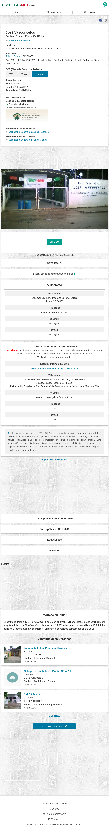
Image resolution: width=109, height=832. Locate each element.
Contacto (54, 819)
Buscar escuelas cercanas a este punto (54, 273)
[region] (54, 157)
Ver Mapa (54, 242)
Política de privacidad (54, 803)
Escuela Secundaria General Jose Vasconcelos (54, 368)
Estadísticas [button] (54, 539)
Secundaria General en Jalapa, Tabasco (27, 132)
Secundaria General (18, 41)
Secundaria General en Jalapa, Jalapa (26, 140)
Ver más (54, 715)
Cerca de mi (54, 12)
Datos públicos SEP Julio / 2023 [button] (54, 518)
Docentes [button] (54, 550)
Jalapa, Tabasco (14, 56)
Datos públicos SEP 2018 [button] (54, 529)
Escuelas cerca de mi (54, 726)
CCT (18, 12)
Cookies (54, 808)
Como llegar (54, 263)
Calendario (90, 12)
